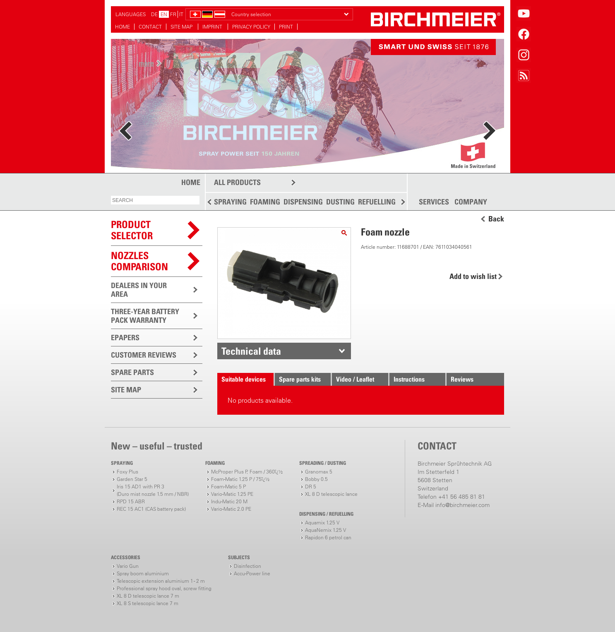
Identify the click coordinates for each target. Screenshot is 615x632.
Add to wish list (473, 276)
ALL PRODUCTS (237, 182)
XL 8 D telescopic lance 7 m (148, 596)
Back (496, 219)
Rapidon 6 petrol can (328, 537)
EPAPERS (125, 337)
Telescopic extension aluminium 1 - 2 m (161, 581)
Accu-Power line (252, 573)
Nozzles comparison (139, 261)
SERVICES (434, 202)
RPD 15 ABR (131, 501)
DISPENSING (303, 201)
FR (173, 14)
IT (181, 14)
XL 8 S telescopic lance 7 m (147, 603)
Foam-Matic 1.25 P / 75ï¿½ (240, 479)
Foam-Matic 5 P (228, 486)
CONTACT (150, 27)
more (146, 63)
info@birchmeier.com (462, 505)
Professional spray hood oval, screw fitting (164, 588)
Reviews (462, 379)
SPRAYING (230, 201)
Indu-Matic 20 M (229, 501)
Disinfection (247, 566)
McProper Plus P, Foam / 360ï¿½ (247, 472)
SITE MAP (182, 27)
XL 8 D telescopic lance (331, 494)
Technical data (251, 351)
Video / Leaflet (355, 379)
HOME (122, 27)
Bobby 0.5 (316, 479)
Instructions (409, 379)
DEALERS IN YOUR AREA (139, 289)
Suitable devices (243, 379)
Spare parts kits (300, 379)
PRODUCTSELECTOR (132, 230)
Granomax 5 (318, 472)
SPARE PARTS (132, 372)
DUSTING (340, 201)
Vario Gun (128, 566)
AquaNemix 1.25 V (325, 530)
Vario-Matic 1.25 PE (232, 494)
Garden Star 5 (132, 479)
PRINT (286, 27)
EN (164, 14)
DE (154, 14)
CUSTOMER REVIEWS (143, 355)
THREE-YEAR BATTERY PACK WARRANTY (145, 315)
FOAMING (265, 201)
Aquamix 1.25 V (322, 522)
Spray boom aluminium (143, 573)
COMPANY (470, 202)
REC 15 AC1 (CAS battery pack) (151, 509)
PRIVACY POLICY (251, 27)
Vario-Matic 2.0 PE (231, 509)
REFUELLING (377, 201)
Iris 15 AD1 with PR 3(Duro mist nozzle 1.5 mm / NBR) (153, 490)
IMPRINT (212, 27)
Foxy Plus (127, 472)
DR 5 (310, 486)
